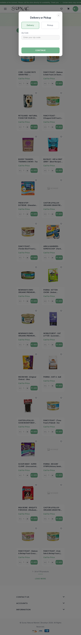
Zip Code (24, 33)
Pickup (50, 25)
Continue (40, 50)
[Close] (58, 15)
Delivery (30, 25)
